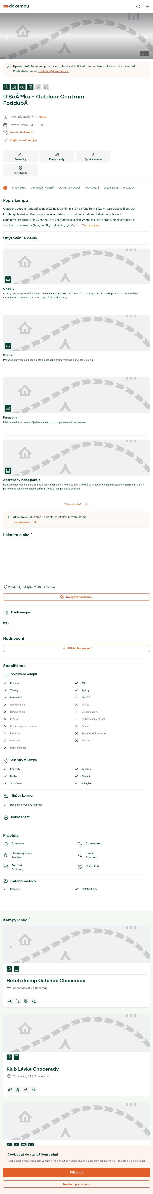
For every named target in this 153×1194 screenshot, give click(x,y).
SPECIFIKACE (111, 187)
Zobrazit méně (77, 504)
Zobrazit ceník (25, 522)
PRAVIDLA (128, 187)
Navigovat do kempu (76, 597)
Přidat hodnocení (76, 648)
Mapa (41, 117)
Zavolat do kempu (21, 132)
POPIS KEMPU (18, 187)
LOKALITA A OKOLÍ (69, 187)
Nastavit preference (76, 1184)
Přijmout (76, 1172)
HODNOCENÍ (91, 187)
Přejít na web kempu (23, 140)
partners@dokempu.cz (53, 71)
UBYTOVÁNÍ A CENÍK (42, 187)
